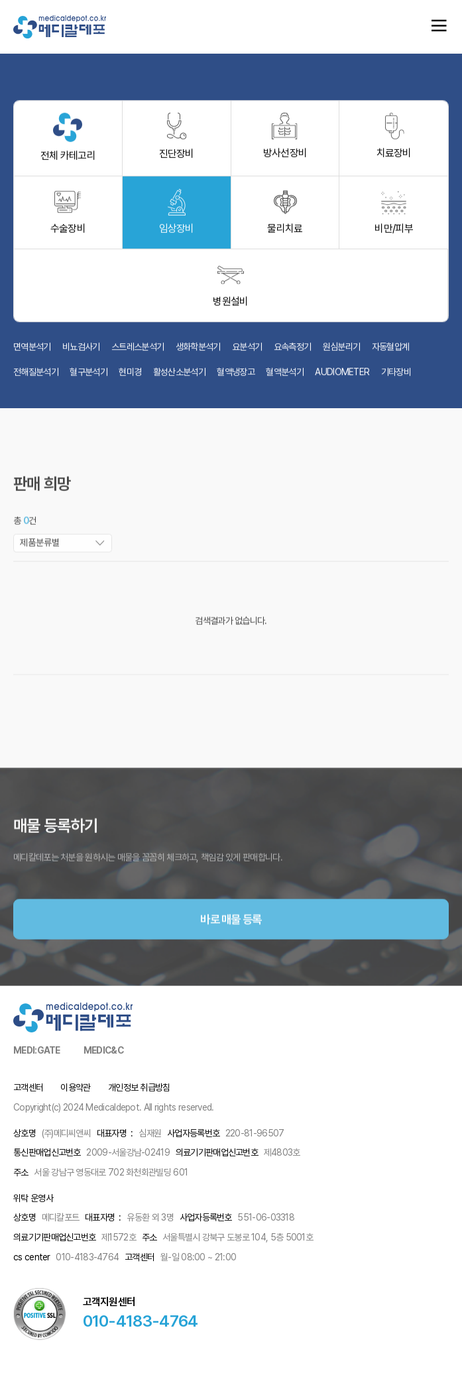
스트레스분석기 (137, 351)
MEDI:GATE (36, 1050)
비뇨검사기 (81, 351)
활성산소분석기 (179, 376)
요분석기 (247, 351)
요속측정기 (293, 351)
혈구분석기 (88, 376)
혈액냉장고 (236, 376)
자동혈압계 (391, 351)
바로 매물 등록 (230, 944)
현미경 (130, 376)
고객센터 (28, 1087)
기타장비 (396, 376)
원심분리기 (342, 351)
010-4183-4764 (140, 1321)
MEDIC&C (103, 1050)
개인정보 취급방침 (139, 1087)
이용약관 (75, 1087)
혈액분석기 (285, 376)
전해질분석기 (35, 376)
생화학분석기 (198, 351)
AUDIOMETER (342, 376)
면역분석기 (32, 351)
